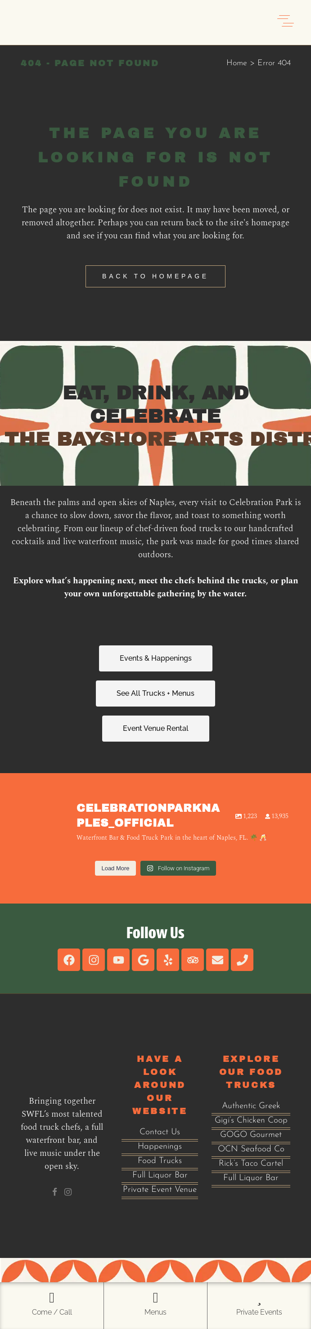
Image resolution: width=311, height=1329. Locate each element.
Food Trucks (160, 1161)
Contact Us (160, 1132)
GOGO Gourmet (251, 1135)
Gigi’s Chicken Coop (251, 1120)
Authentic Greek (251, 1106)
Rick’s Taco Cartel (251, 1163)
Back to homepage (155, 276)
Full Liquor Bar (160, 1175)
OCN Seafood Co (251, 1149)
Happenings (160, 1146)
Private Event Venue (160, 1190)
